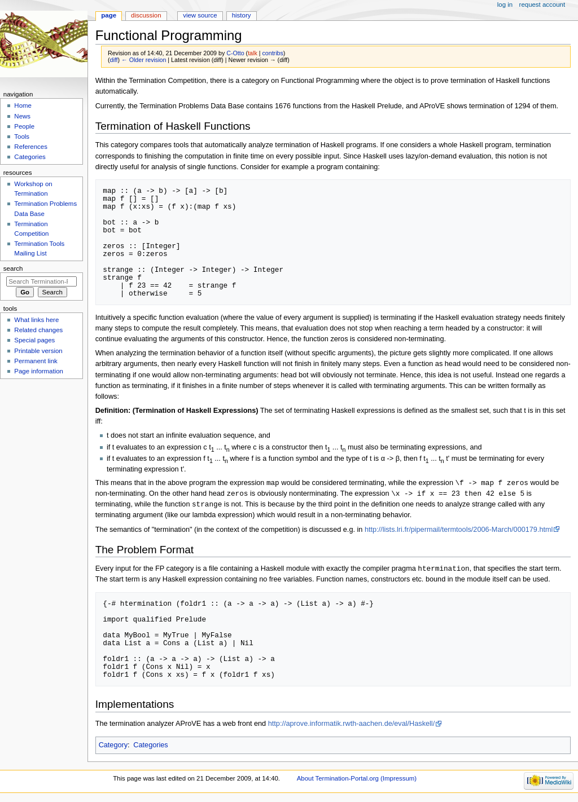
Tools (21, 136)
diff (114, 59)
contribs (272, 53)
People (24, 126)
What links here (36, 319)
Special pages (34, 340)
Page (108, 15)
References (30, 146)
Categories (150, 747)
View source (200, 15)
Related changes (38, 330)
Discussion (146, 15)
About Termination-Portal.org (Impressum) (357, 780)
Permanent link (35, 361)
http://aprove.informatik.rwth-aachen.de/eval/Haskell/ (351, 726)
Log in (505, 4)
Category (113, 747)
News (22, 116)
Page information (38, 371)
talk (252, 53)
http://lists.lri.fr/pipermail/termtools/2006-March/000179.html (459, 531)
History (241, 15)
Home (23, 105)
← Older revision (143, 59)
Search (13, 268)
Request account (542, 4)
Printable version (38, 350)
